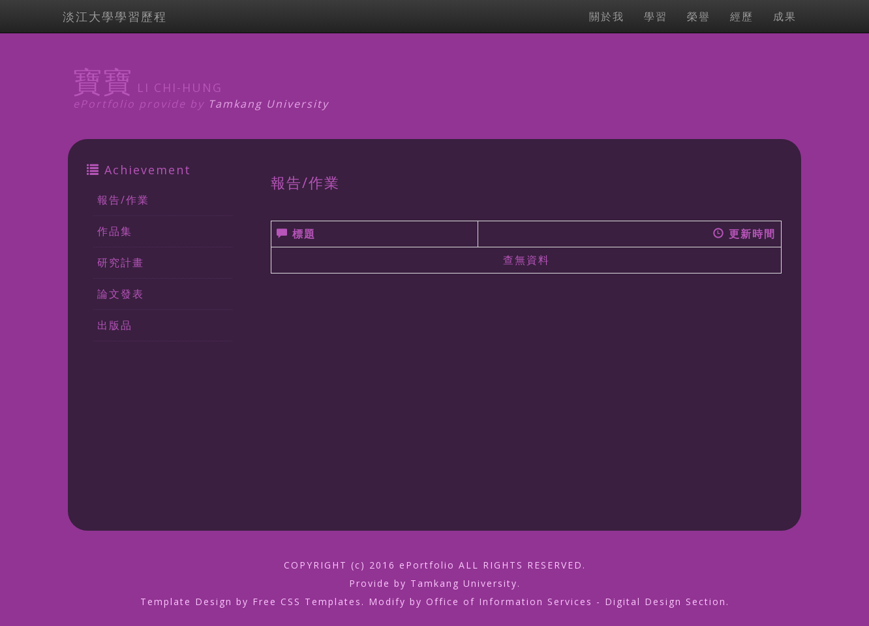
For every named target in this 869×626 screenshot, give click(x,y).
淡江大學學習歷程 (115, 16)
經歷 (742, 16)
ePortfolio (427, 565)
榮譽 (698, 16)
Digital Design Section (665, 601)
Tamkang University (268, 104)
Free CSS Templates (306, 601)
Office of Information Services (509, 601)
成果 (785, 16)
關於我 (606, 16)
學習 (655, 16)
